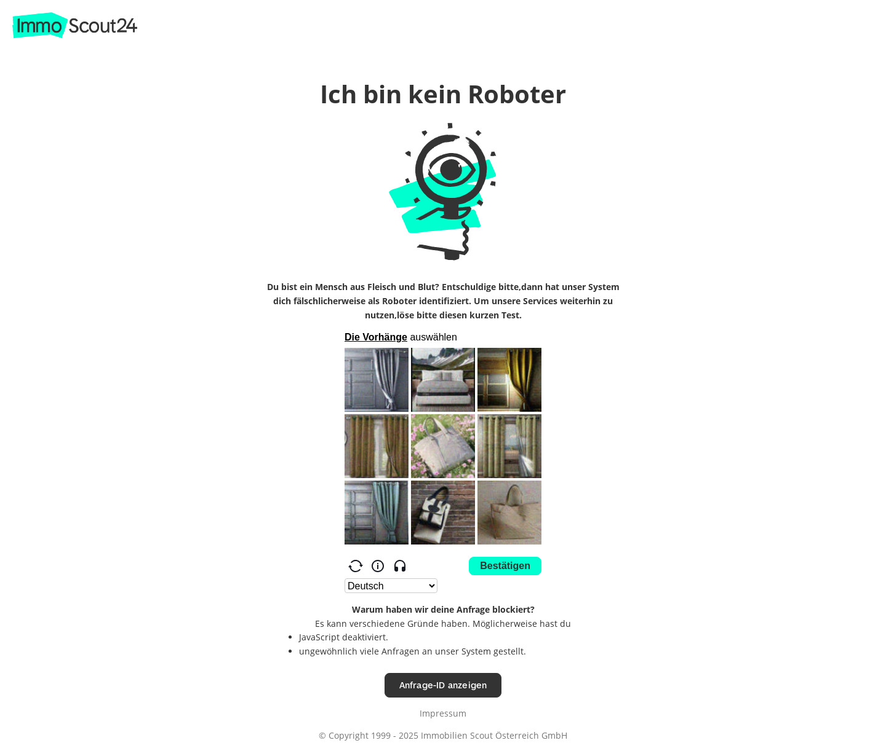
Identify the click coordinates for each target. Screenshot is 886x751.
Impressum (443, 713)
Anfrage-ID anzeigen (443, 685)
